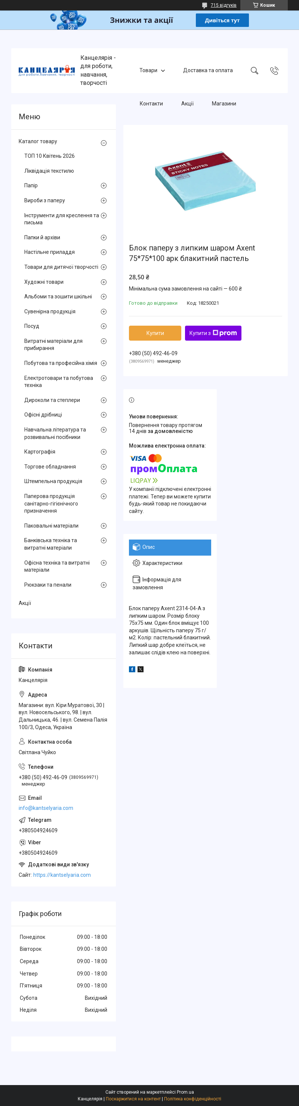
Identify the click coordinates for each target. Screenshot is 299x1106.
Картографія (39, 452)
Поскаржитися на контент (133, 1099)
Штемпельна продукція (53, 481)
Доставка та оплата (208, 70)
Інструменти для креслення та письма (61, 219)
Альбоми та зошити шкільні (58, 296)
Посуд (31, 326)
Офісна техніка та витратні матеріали (57, 566)
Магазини (224, 104)
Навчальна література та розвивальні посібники (55, 433)
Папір (31, 185)
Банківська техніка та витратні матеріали (50, 544)
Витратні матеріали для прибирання (53, 344)
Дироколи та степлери (52, 400)
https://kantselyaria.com (62, 875)
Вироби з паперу (44, 200)
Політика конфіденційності (192, 1099)
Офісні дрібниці (43, 415)
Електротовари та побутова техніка (58, 381)
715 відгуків (224, 5)
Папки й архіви (42, 237)
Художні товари (44, 282)
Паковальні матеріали (51, 526)
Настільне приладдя (49, 252)
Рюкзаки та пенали (47, 585)
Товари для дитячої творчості (61, 267)
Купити (155, 333)
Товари (148, 70)
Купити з (213, 333)
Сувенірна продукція (49, 311)
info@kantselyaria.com (46, 808)
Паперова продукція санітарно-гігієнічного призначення (51, 503)
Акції (187, 104)
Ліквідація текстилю (49, 171)
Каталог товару (38, 141)
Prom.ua (185, 1092)
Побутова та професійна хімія (60, 363)
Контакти (151, 104)
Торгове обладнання (50, 467)
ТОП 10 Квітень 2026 (49, 156)
